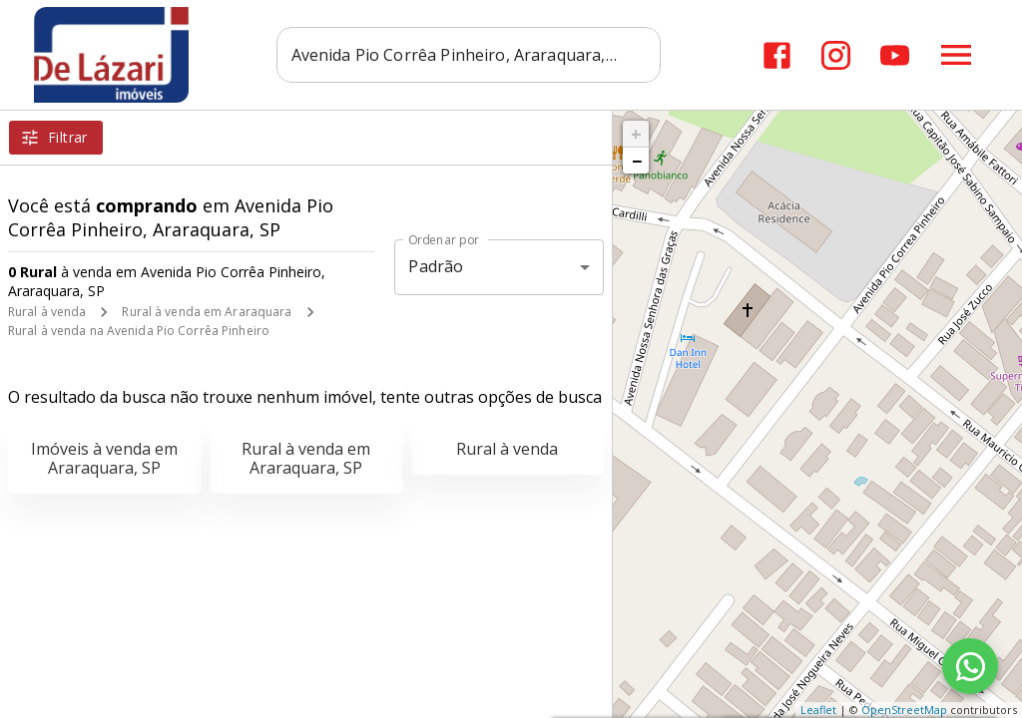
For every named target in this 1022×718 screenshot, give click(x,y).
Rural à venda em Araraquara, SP (306, 458)
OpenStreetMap (904, 709)
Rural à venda (47, 311)
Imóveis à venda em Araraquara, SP (104, 458)
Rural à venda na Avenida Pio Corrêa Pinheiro (138, 330)
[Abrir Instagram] (835, 55)
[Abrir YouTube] (894, 55)
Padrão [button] (435, 266)
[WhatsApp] (970, 666)
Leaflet (818, 709)
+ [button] (636, 134)
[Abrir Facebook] (777, 55)
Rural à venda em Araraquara (206, 311)
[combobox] (471, 55)
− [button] (637, 161)
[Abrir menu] (956, 55)
